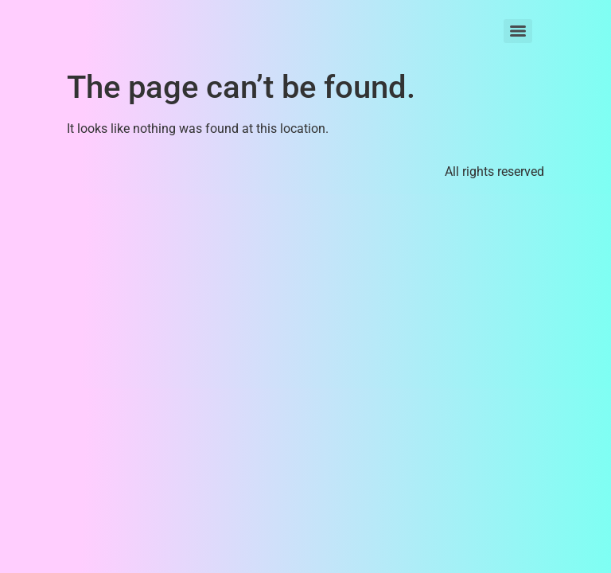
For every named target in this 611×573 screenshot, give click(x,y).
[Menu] (518, 31)
